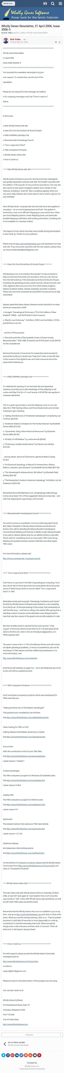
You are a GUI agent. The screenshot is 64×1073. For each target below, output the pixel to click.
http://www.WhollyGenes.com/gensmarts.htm (26, 829)
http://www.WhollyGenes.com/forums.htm (36, 866)
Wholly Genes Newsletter (37, 33)
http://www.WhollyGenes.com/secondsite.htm (26, 756)
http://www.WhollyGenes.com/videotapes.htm (26, 737)
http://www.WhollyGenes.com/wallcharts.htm (25, 853)
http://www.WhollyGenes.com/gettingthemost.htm (28, 717)
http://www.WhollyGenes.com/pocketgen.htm (26, 780)
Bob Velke (8, 33)
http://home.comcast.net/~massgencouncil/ (21, 558)
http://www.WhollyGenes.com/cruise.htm (20, 658)
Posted (19, 42)
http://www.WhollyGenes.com (28, 244)
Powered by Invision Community (32, 1069)
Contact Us (32, 1063)
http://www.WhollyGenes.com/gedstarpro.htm (26, 805)
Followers (29, 1035)
